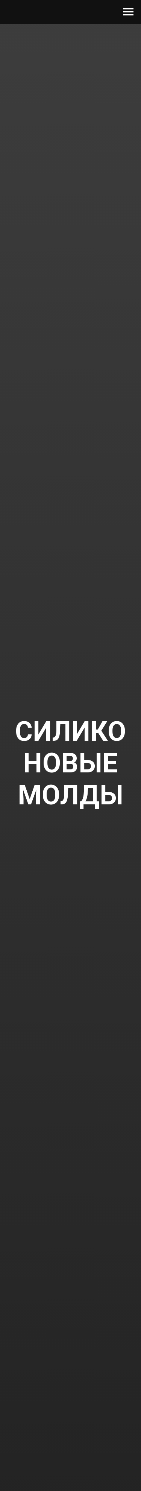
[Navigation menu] (128, 12)
